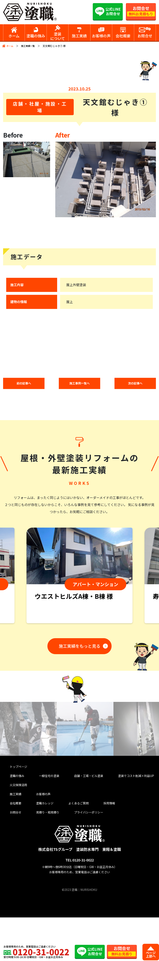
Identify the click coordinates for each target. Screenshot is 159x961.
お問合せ (10, 855)
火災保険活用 (13, 824)
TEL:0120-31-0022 (79, 903)
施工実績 (10, 835)
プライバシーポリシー (79, 855)
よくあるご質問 (67, 845)
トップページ (13, 804)
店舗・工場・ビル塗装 (79, 814)
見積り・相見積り (39, 855)
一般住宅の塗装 (41, 814)
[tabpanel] (79, 615)
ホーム (10, 46)
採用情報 (95, 845)
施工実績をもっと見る (78, 685)
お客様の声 (34, 835)
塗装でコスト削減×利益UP (127, 814)
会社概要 (10, 845)
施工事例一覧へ (79, 422)
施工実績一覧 (29, 46)
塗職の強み (12, 814)
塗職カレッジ (36, 845)
